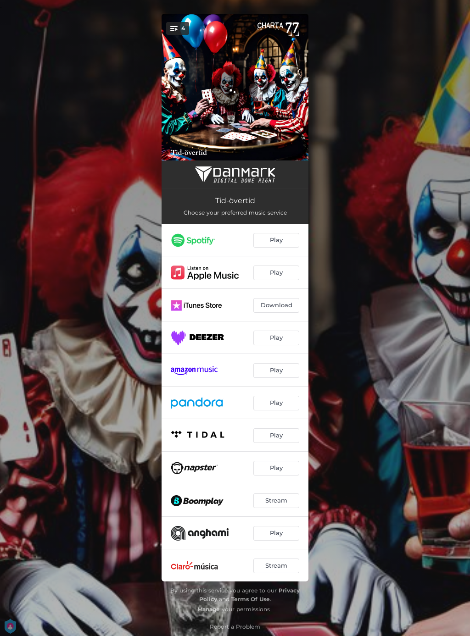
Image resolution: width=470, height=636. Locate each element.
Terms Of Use (250, 599)
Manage (208, 609)
